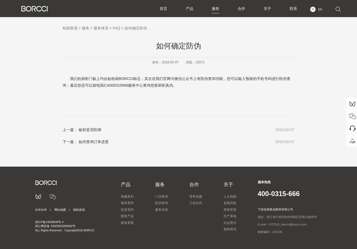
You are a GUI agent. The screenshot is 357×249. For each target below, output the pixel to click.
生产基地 (230, 216)
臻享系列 (127, 203)
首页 (162, 8)
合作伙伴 (41, 209)
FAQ (116, 28)
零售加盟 (195, 196)
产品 (188, 8)
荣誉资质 (230, 210)
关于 (267, 8)
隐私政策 (79, 209)
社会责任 (230, 223)
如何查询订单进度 (94, 142)
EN (320, 9)
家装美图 (127, 223)
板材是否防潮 (90, 130)
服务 (214, 8)
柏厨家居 (70, 28)
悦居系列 (127, 210)
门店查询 (161, 196)
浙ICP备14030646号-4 (49, 222)
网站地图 (60, 209)
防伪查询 (161, 203)
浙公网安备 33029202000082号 (55, 226)
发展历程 (230, 203)
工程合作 (195, 203)
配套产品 (127, 216)
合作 (240, 8)
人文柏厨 (230, 196)
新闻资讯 (230, 229)
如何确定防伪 (136, 28)
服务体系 (101, 28)
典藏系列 (127, 196)
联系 (293, 8)
